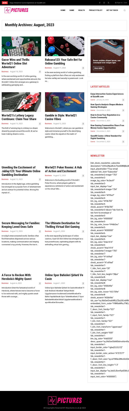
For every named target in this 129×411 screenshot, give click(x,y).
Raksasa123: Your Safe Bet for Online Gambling (63, 61)
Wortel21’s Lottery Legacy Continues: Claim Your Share (19, 117)
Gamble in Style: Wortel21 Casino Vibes (61, 117)
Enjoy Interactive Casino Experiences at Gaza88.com (27, 3)
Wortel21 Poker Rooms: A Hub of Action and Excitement (63, 169)
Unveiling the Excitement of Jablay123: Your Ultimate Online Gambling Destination (21, 171)
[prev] (67, 2)
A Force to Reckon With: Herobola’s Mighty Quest (16, 276)
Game (93, 99)
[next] (71, 2)
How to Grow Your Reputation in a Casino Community (105, 116)
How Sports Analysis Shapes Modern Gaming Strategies (107, 105)
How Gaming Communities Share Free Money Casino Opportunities (107, 126)
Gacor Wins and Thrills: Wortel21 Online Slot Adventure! (16, 63)
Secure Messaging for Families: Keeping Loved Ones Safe (21, 224)
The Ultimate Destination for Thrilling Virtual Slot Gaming (62, 224)
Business (5, 71)
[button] (124, 10)
